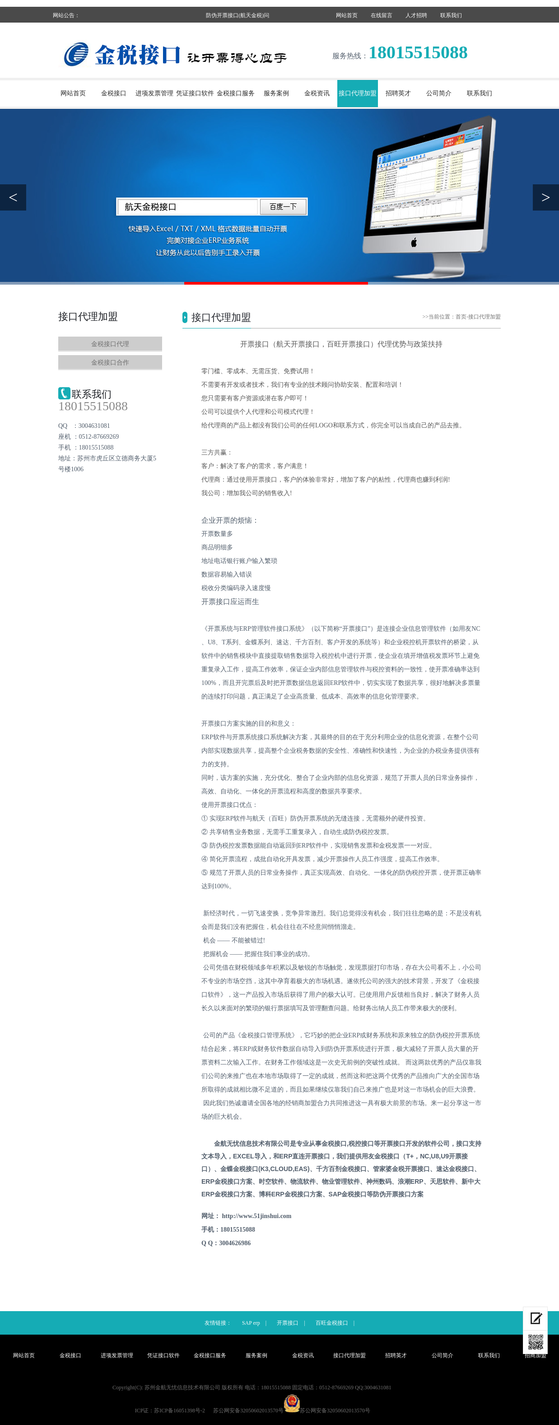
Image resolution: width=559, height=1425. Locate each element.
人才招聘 (416, 15)
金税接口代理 (110, 344)
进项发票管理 (154, 93)
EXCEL (250, 1156)
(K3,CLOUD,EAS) (265, 1168)
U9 (445, 1156)
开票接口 (287, 1323)
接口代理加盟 (358, 93)
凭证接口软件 (195, 93)
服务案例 (276, 93)
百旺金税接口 (332, 1323)
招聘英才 (398, 93)
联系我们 (451, 15)
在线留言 (381, 15)
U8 (435, 1156)
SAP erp (251, 1323)
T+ (410, 1156)
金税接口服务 (236, 93)
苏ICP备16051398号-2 (179, 1410)
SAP (348, 1194)
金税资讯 (317, 93)
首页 (461, 317)
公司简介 (439, 93)
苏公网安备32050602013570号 (335, 1410)
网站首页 (347, 15)
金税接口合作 (110, 362)
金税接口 (113, 93)
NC (424, 1156)
